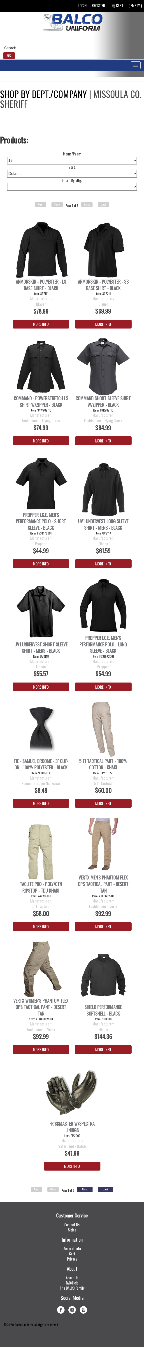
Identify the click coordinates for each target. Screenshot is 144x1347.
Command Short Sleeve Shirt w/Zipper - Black (103, 401)
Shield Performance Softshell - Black (103, 1010)
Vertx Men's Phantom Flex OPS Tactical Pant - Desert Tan (103, 884)
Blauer (41, 304)
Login (82, 5)
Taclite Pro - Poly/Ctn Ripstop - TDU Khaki (41, 887)
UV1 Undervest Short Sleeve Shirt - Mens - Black (40, 647)
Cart (116, 5)
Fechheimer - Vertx (103, 906)
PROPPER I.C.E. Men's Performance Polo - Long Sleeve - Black (103, 644)
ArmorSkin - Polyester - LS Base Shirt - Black (41, 284)
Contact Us (72, 1224)
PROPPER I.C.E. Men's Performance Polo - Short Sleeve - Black (41, 521)
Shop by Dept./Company (43, 94)
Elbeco (103, 543)
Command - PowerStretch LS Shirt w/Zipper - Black (41, 401)
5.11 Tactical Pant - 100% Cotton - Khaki (103, 764)
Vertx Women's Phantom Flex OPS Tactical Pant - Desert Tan (40, 1007)
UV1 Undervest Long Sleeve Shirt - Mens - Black (103, 524)
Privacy (72, 1259)
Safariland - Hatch (72, 1146)
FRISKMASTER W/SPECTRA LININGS (72, 1126)
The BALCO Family (72, 1288)
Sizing (72, 1230)
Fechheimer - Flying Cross (41, 420)
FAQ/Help (72, 1283)
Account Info (72, 1248)
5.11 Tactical (103, 783)
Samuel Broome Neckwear (40, 783)
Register (98, 5)
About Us (72, 1277)
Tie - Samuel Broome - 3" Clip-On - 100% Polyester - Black (41, 764)
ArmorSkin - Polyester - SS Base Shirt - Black (103, 284)
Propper (41, 543)
